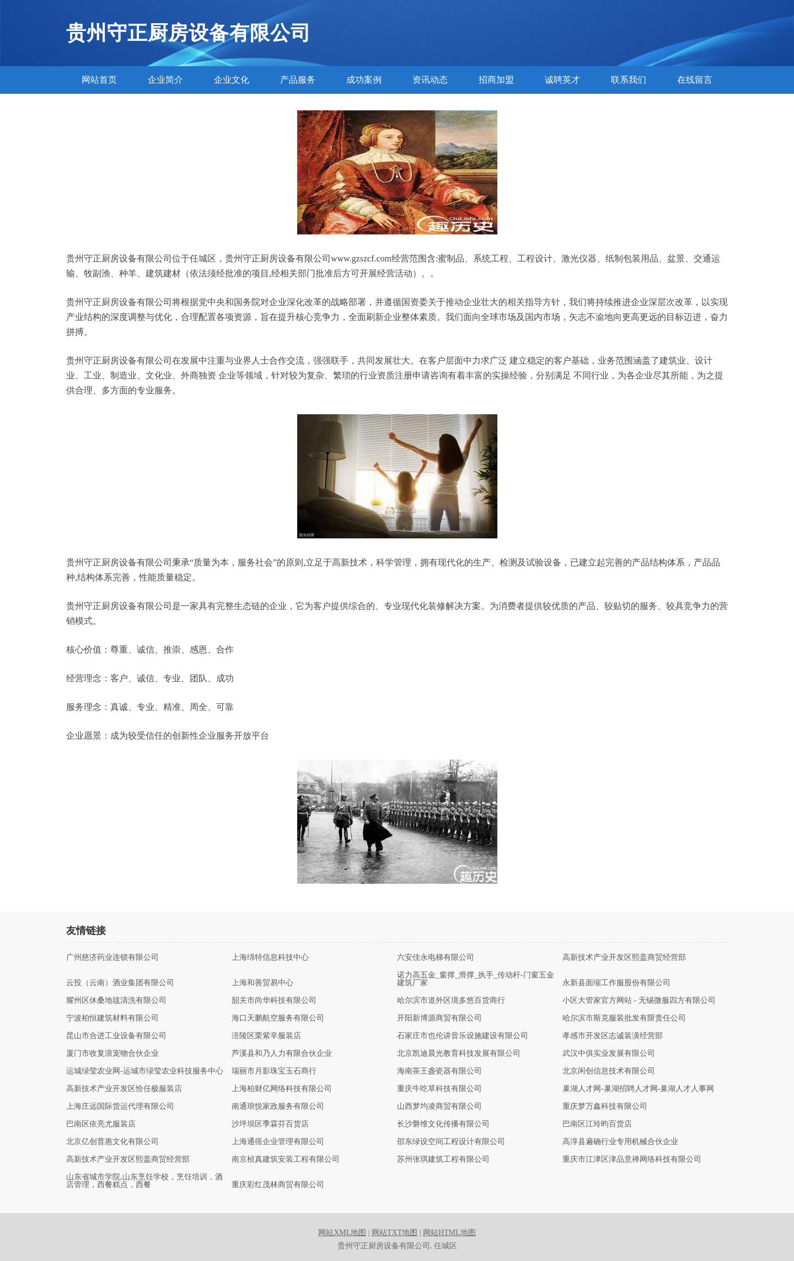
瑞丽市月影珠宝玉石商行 (274, 1071)
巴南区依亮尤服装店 (101, 1124)
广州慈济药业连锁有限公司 (112, 957)
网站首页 (99, 79)
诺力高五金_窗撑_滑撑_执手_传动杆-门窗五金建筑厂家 (475, 979)
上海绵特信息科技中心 (270, 957)
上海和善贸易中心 (262, 983)
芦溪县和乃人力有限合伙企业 (282, 1053)
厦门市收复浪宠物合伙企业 (112, 1053)
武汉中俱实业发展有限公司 (608, 1053)
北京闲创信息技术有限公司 (608, 1071)
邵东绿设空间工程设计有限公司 (451, 1142)
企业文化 (231, 79)
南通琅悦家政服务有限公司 (278, 1106)
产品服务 (297, 79)
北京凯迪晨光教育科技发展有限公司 (459, 1053)
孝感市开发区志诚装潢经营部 (612, 1036)
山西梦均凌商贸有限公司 (439, 1106)
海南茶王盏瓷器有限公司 (439, 1071)
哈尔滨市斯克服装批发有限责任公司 (624, 1018)
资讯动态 (430, 79)
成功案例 (364, 79)
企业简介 (165, 79)
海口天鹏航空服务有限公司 (278, 1018)
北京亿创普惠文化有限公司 (112, 1142)
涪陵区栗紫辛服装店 (266, 1036)
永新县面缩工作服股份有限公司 (616, 983)
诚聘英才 (562, 79)
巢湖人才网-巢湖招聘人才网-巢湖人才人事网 (638, 1089)
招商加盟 (496, 79)
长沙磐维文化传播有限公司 (443, 1124)
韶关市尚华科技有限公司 (274, 1000)
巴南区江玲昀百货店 (597, 1124)
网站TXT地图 (394, 1232)
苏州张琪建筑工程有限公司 (443, 1159)
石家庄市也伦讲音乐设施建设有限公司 (462, 1036)
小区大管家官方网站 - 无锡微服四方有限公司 (639, 1000)
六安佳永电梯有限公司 (435, 957)
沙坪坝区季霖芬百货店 (270, 1124)
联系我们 (628, 79)
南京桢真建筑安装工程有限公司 (286, 1159)
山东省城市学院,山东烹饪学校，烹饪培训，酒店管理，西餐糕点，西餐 (144, 1181)
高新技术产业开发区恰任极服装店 (124, 1089)
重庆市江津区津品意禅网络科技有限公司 (631, 1159)
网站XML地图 (342, 1232)
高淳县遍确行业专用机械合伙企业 (620, 1142)
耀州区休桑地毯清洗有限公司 (116, 1000)
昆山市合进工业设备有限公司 (116, 1036)
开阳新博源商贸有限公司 (439, 1018)
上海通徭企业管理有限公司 (278, 1142)
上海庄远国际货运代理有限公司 (120, 1106)
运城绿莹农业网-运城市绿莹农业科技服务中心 (144, 1071)
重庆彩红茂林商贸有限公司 (278, 1185)
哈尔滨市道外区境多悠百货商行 (451, 1000)
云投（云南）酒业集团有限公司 (120, 983)
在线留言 (694, 79)
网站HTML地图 (449, 1232)
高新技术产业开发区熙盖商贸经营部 (624, 957)
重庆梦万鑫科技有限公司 (604, 1106)
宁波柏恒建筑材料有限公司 (112, 1018)
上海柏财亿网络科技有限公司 (282, 1089)
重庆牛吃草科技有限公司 (439, 1089)
